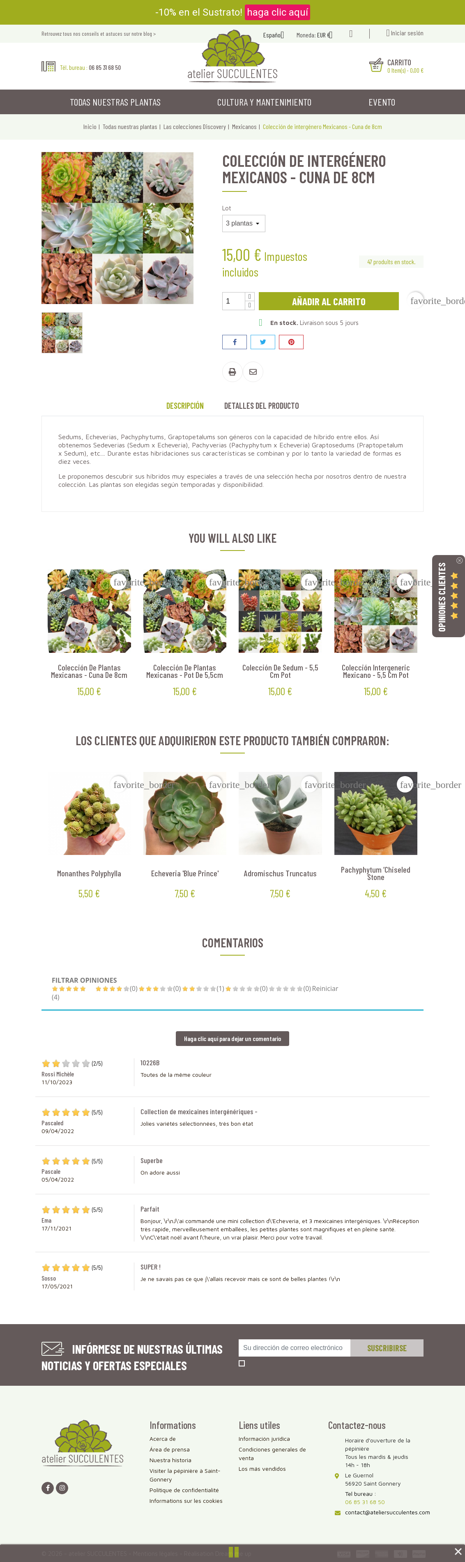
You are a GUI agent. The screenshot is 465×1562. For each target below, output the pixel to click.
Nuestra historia (170, 1459)
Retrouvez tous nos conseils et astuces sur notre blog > (98, 33)
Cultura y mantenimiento (264, 102)
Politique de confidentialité (184, 1489)
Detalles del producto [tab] (261, 405)
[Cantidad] (233, 301)
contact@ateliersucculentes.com (387, 1512)
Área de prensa (170, 1449)
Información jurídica (264, 1438)
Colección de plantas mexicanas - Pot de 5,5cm (184, 671)
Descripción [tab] (185, 405)
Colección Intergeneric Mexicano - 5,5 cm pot (376, 671)
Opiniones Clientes (441, 596)
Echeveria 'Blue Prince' (185, 873)
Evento (381, 102)
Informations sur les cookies (186, 1500)
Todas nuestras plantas (115, 102)
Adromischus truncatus (280, 873)
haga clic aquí (277, 12)
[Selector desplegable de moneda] (328, 36)
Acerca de (163, 1438)
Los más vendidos (262, 1468)
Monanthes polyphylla (89, 873)
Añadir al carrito (329, 301)
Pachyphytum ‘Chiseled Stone (375, 873)
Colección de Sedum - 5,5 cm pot (280, 671)
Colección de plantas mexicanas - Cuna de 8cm (89, 671)
